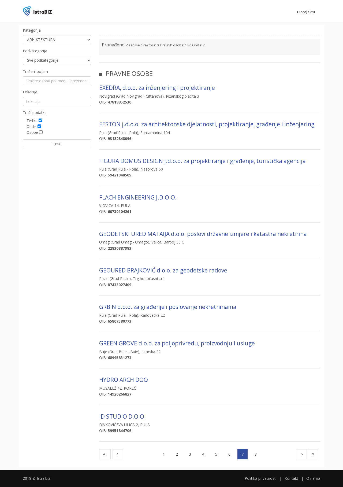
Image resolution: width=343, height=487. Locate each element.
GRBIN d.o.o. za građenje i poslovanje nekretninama (167, 307)
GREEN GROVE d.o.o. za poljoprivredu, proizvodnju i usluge (177, 343)
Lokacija (30, 91)
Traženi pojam (35, 71)
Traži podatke (35, 112)
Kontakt (291, 478)
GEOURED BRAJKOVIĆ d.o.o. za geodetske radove (163, 270)
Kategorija (32, 30)
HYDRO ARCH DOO (123, 379)
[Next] (301, 454)
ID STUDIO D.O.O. (122, 416)
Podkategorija (35, 50)
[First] (105, 454)
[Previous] (118, 454)
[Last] (312, 454)
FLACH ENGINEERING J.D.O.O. (138, 197)
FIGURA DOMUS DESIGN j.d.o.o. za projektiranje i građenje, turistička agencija (202, 161)
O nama (313, 478)
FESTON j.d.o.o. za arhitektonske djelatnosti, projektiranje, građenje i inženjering (206, 124)
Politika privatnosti (261, 478)
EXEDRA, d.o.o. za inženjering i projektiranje (157, 87)
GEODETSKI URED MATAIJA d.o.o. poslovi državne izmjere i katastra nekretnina (203, 234)
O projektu (306, 11)
